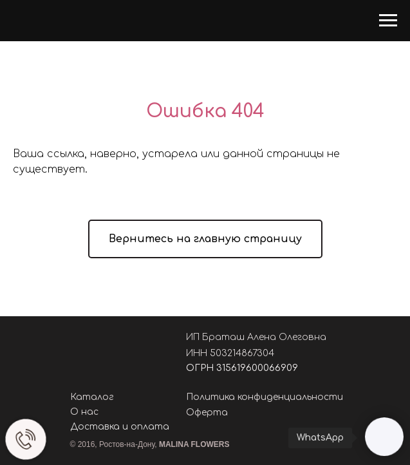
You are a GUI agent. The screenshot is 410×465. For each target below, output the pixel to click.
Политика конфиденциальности (264, 397)
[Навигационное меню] (388, 20)
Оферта (207, 412)
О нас (84, 412)
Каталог (92, 397)
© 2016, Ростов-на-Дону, (150, 444)
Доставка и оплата (119, 427)
